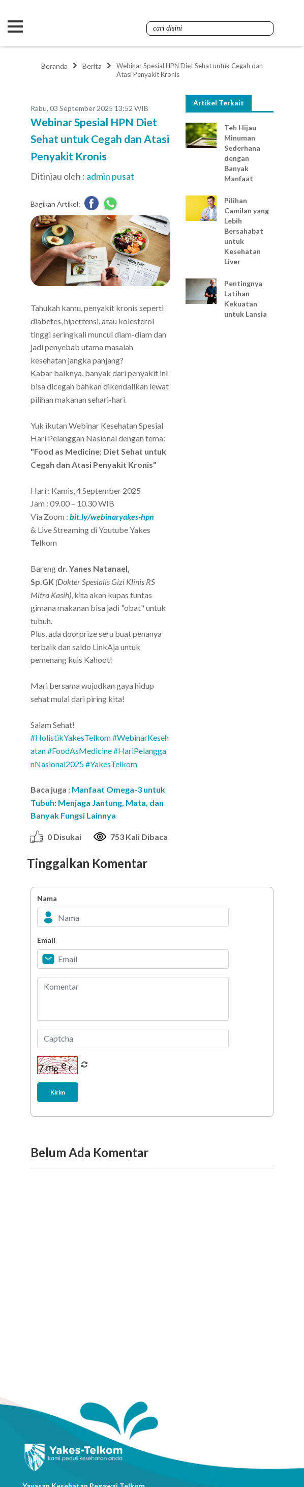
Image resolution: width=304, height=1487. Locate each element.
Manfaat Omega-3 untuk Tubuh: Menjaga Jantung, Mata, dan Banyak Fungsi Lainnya (98, 802)
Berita (92, 66)
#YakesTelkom (111, 763)
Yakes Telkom (94, 27)
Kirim (57, 1092)
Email (46, 940)
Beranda (54, 66)
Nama (47, 898)
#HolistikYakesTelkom (71, 737)
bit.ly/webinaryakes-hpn (112, 516)
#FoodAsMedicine (79, 750)
